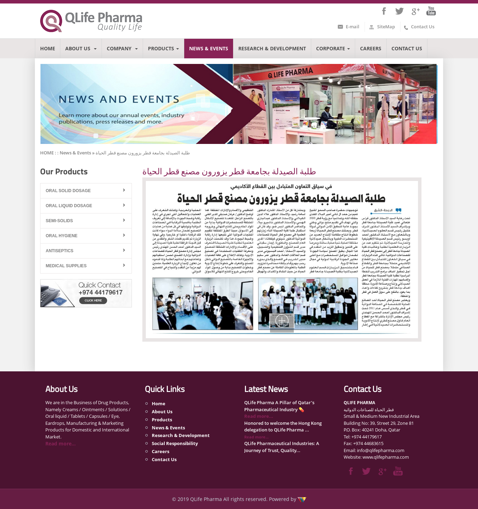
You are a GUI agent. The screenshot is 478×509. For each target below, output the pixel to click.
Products (163, 48)
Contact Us (422, 26)
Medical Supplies (66, 265)
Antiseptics (59, 250)
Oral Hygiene (61, 235)
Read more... (60, 443)
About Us (81, 48)
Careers (370, 48)
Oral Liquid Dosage (69, 205)
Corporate (333, 48)
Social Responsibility (175, 443)
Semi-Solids (59, 220)
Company (122, 48)
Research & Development (272, 48)
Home (47, 48)
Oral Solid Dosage (68, 190)
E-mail (352, 26)
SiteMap (386, 26)
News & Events (208, 48)
